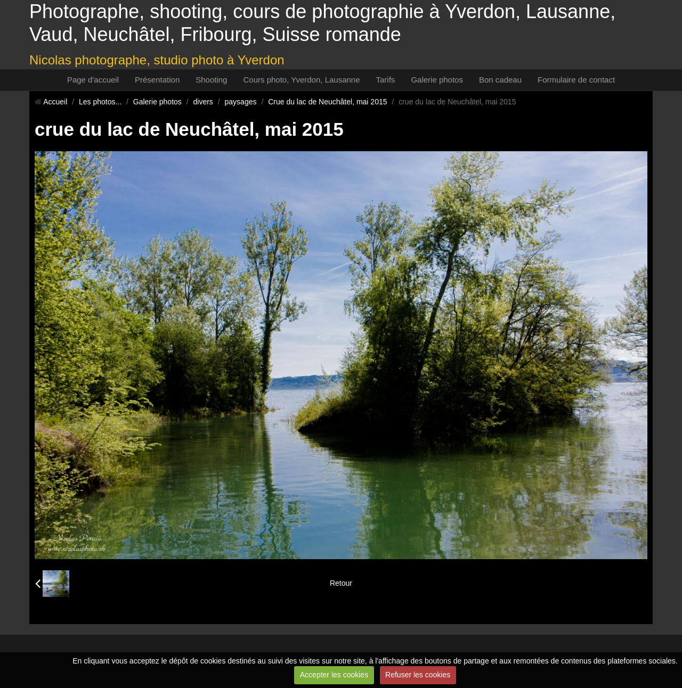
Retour (341, 583)
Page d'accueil (93, 79)
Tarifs (385, 79)
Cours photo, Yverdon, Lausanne (301, 79)
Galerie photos (437, 79)
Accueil (55, 101)
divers (203, 101)
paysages (241, 101)
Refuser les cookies (417, 674)
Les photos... (100, 101)
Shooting (211, 79)
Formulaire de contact (576, 79)
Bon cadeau (500, 79)
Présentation (157, 79)
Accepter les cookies (334, 674)
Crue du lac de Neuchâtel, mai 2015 (327, 101)
